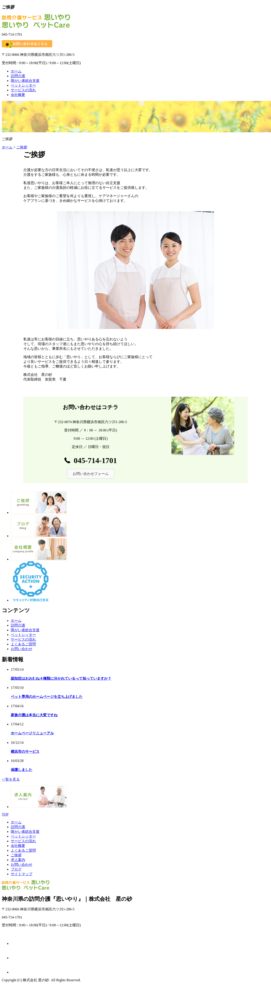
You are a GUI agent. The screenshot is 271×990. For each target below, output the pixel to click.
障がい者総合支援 (25, 81)
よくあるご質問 (23, 644)
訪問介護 (18, 76)
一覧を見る (11, 779)
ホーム (16, 71)
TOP (5, 814)
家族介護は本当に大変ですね (34, 715)
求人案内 (18, 860)
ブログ (16, 869)
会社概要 (18, 95)
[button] (90, 474)
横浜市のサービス (25, 751)
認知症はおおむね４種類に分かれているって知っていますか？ (61, 678)
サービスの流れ (23, 90)
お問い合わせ (21, 649)
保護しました (21, 770)
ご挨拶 (21, 147)
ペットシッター (23, 85)
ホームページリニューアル (32, 733)
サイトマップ (21, 874)
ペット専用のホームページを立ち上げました (47, 696)
